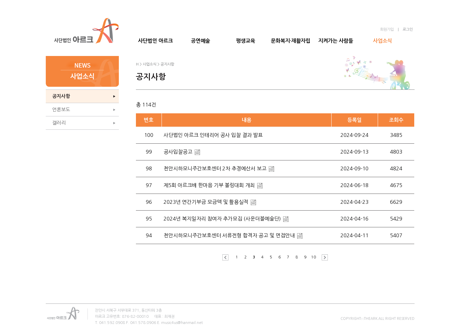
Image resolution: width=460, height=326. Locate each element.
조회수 (396, 120)
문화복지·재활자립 (290, 40)
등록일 (354, 120)
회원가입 (387, 29)
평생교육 (245, 40)
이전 (227, 257)
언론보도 (61, 109)
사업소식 (382, 40)
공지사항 (61, 96)
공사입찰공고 (179, 151)
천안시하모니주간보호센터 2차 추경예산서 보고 (216, 168)
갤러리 (59, 123)
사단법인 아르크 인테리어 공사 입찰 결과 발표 (213, 135)
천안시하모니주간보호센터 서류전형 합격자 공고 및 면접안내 (230, 235)
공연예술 (200, 40)
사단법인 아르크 (155, 40)
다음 (323, 257)
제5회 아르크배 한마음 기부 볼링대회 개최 (210, 185)
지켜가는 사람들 (335, 40)
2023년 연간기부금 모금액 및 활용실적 (207, 201)
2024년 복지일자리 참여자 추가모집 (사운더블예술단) (223, 218)
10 (313, 257)
